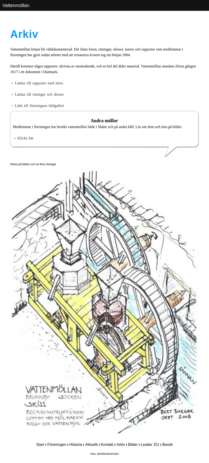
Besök (167, 445)
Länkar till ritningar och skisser (39, 94)
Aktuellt (91, 445)
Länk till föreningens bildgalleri (39, 106)
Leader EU (150, 445)
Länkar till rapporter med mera (39, 83)
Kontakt (107, 445)
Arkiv (121, 445)
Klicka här (25, 138)
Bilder (133, 445)
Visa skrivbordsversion (104, 453)
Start (40, 445)
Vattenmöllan (15, 5)
